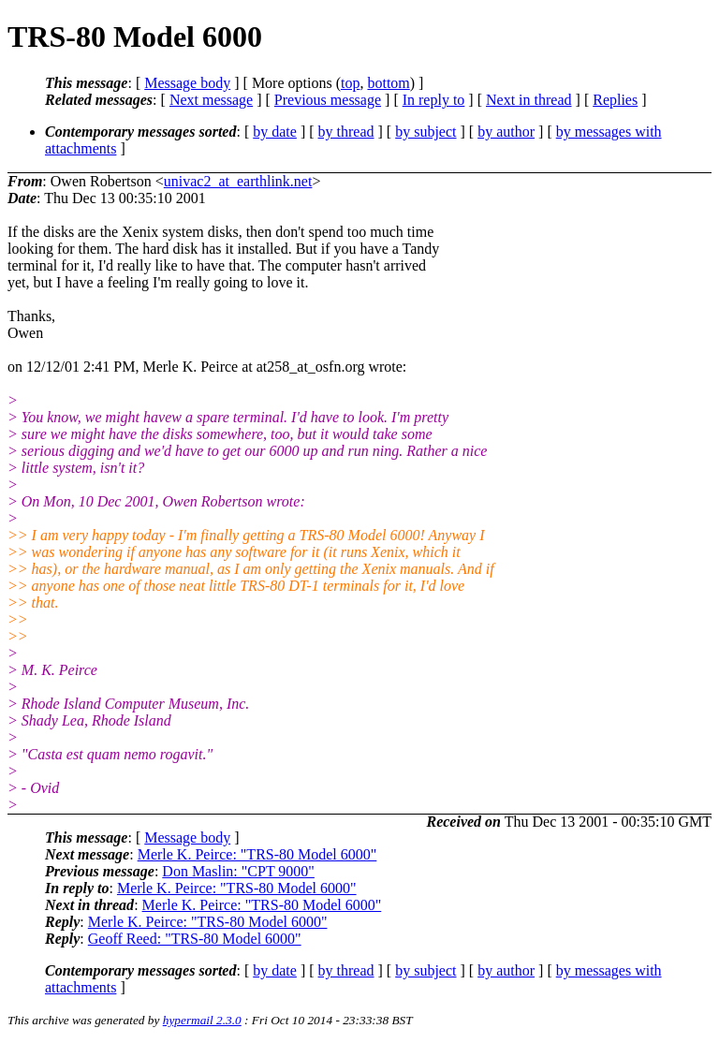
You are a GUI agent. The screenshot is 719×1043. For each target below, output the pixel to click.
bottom (388, 83)
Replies (615, 100)
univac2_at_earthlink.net (238, 181)
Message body (187, 83)
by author (506, 132)
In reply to (434, 100)
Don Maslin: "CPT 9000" (238, 871)
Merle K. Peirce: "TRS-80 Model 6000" (257, 854)
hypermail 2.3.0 (202, 1020)
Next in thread (529, 100)
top (350, 83)
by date (275, 132)
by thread (346, 132)
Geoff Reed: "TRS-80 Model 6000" (194, 939)
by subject (425, 132)
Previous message (327, 100)
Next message (211, 100)
